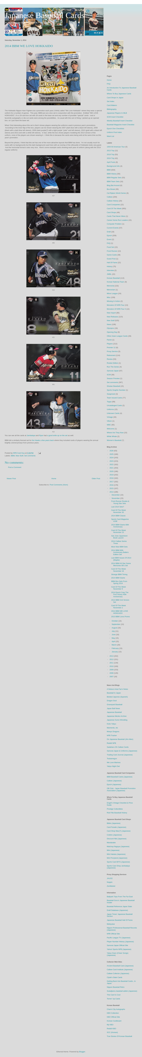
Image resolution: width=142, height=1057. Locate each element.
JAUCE (110, 878)
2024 (112, 458)
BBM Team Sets (113, 181)
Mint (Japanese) (113, 850)
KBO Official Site (113, 1017)
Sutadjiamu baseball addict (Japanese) (122, 991)
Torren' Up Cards (113, 999)
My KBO (110, 1025)
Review (110, 359)
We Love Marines (113, 762)
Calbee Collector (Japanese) (118, 973)
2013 (112, 656)
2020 (112, 471)
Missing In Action (113, 301)
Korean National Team (115, 282)
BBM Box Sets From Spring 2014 (119, 582)
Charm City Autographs (116, 1009)
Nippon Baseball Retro (115, 987)
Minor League (112, 293)
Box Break (111, 189)
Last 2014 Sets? (117, 507)
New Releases (112, 317)
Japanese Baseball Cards (45, 15)
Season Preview (113, 378)
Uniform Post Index (114, 132)
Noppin (109, 882)
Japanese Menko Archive (116, 716)
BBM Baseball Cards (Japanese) (119, 777)
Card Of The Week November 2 (118, 606)
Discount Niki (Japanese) (116, 839)
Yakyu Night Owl (113, 766)
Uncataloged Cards (114, 405)
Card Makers (112, 105)
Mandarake (111, 843)
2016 (112, 485)
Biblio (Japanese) (113, 823)
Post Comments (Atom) (59, 485)
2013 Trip (110, 151)
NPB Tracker (112, 735)
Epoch (109, 235)
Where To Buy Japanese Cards (119, 94)
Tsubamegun (112, 759)
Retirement (111, 355)
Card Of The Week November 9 (118, 588)
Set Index (110, 101)
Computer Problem (114, 224)
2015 (112, 488)
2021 (112, 468)
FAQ (108, 84)
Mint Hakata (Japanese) (116, 854)
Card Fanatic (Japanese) (116, 827)
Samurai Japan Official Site (117, 945)
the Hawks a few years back (43, 440)
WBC (109, 425)
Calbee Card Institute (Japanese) (120, 970)
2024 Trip (110, 158)
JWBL (109, 274)
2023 (112, 461)
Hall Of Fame (112, 263)
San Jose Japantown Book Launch (119, 537)
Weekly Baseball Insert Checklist (119, 121)
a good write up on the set (57, 435)
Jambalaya (31, 435)
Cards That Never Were (116, 216)
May (113, 638)
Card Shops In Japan (115, 98)
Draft (109, 232)
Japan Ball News (113, 708)
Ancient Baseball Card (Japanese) (120, 966)
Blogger (82, 1052)
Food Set (110, 247)
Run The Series (113, 367)
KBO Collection (113, 1013)
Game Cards (112, 255)
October (115, 621)
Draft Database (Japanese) (117, 910)
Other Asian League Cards (117, 336)
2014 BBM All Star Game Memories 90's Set (121, 564)
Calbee (109, 197)
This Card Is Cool (113, 995)
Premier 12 (111, 347)
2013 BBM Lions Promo (120, 617)
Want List (110, 136)
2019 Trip (110, 154)
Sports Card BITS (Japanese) (118, 862)
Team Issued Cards (114, 398)
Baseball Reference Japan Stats (119, 906)
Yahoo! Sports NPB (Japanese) (119, 949)
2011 (112, 663)
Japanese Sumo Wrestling (117, 720)
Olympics (110, 328)
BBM (13, 456)
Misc (108, 297)
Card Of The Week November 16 (118, 570)
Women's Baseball (114, 440)
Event (109, 239)
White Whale (112, 436)
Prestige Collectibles (115, 809)
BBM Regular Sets (114, 178)
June (114, 635)
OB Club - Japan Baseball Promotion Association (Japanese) (121, 789)
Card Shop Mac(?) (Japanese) (119, 831)
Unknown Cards (113, 413)
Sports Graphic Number (116, 390)
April (114, 641)
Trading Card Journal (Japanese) (120, 755)
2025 (112, 454)
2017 (112, 482)
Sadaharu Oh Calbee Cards (117, 747)
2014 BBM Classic (118, 516)
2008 (112, 673)
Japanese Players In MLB (117, 113)
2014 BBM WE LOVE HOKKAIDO (119, 612)
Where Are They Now (115, 433)
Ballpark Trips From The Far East (120, 897)
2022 (112, 464)
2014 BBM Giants (118, 578)
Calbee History (112, 201)
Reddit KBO (111, 1029)
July (113, 631)
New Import (111, 313)
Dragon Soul (112, 701)
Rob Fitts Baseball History (117, 813)
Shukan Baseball (113, 386)
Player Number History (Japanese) (120, 942)
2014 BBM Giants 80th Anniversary (120, 526)
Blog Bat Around (113, 185)
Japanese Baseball (114, 712)
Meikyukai (111, 924)
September (116, 624)
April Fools (111, 162)
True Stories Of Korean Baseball (119, 1036)
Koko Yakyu (111, 724)
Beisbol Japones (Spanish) (117, 697)
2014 (112, 492)
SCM (109, 375)
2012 (112, 659)
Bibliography (112, 109)
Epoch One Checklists (115, 129)
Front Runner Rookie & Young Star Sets (120, 502)
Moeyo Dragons (113, 732)
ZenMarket (111, 886)
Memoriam (111, 290)
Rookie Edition (112, 363)
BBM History (112, 174)
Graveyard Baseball (114, 704)
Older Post (96, 479)
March (114, 645)
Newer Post (11, 479)
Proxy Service (112, 351)
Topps (109, 402)
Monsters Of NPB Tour (115, 305)
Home (54, 479)
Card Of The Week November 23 (118, 531)
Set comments (29, 456)
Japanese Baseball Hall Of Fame (120, 920)
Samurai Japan (113, 371)
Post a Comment (14, 467)
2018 (112, 478)
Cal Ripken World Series (116, 193)
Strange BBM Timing (119, 574)
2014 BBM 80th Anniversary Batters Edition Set (119, 552)
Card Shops (111, 212)
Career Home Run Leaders (117, 220)
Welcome (110, 429)
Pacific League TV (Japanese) (118, 938)
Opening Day (112, 332)
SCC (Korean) (112, 1032)
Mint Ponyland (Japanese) (117, 858)
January (115, 652)
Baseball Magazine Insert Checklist (120, 125)
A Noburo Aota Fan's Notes (117, 689)
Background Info (113, 166)
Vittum (109, 421)
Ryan (41, 435)
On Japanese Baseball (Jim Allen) (120, 739)
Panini (109, 340)
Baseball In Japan (114, 693)
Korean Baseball (113, 278)
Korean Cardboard (114, 1021)
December (116, 495)
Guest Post (111, 259)
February (115, 648)
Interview (110, 270)
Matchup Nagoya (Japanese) (118, 846)
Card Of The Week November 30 (118, 511)
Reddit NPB (111, 743)
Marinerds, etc (112, 728)
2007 (112, 677)
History (109, 266)
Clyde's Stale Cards (114, 977)
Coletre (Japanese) (114, 835)
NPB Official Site (113, 934)
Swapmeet (111, 394)
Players (110, 344)
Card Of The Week (114, 208)
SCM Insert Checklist (115, 117)
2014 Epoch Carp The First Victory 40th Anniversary (119, 594)
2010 (112, 666)
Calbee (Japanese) (114, 781)
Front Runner (112, 251)
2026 (112, 451)
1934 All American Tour (116, 147)
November (116, 498)
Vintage (110, 417)
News (109, 324)
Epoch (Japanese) (114, 784)
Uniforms (110, 409)
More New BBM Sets (119, 547)
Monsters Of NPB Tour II (116, 309)
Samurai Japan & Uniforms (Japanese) (122, 751)
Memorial (110, 286)
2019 (112, 475)
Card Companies (113, 205)
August (115, 628)
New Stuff (19, 456)
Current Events (113, 228)
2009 (112, 670)
